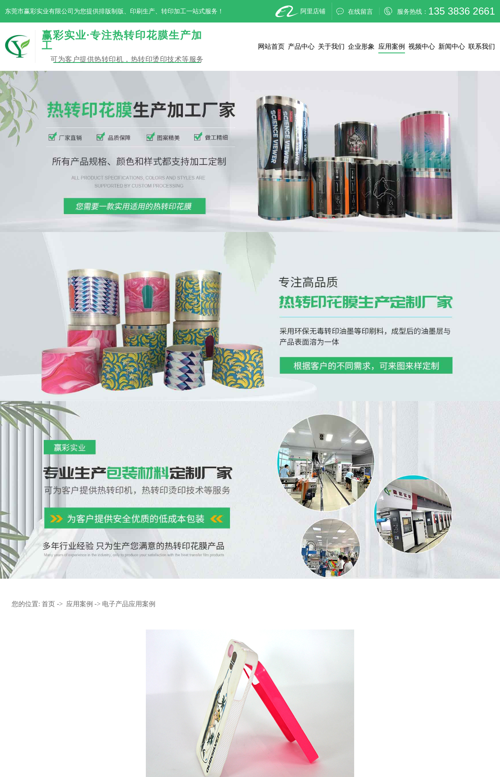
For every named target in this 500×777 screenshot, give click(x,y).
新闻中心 (451, 46)
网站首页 (271, 46)
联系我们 (481, 46)
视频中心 (421, 46)
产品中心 (301, 46)
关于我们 (331, 46)
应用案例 (391, 46)
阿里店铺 (299, 11)
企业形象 (361, 46)
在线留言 (354, 11)
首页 (48, 603)
